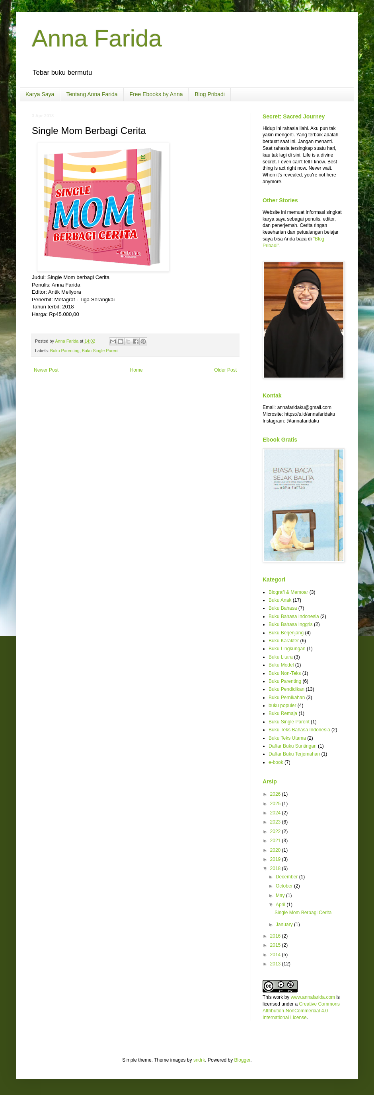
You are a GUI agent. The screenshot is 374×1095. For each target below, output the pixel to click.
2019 (276, 859)
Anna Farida (97, 38)
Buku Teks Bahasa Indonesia (299, 730)
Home (136, 370)
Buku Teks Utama (287, 738)
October (285, 886)
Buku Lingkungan (287, 648)
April (281, 904)
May (281, 895)
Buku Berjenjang (286, 633)
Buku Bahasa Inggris (291, 624)
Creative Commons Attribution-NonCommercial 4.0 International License (301, 1010)
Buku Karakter (284, 640)
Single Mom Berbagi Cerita (303, 912)
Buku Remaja (283, 713)
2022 (276, 831)
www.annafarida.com (313, 997)
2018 (276, 868)
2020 (276, 850)
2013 (276, 964)
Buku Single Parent (100, 350)
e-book (276, 762)
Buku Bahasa (283, 608)
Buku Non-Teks (285, 673)
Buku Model (281, 665)
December (287, 877)
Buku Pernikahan (287, 697)
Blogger (242, 1060)
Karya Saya (39, 94)
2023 (276, 822)
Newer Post (46, 370)
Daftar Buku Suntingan (293, 746)
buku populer (282, 705)
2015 (276, 945)
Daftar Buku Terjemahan (294, 754)
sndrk (199, 1060)
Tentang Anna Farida (91, 94)
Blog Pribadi (210, 94)
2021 (276, 840)
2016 (276, 936)
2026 (276, 794)
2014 (276, 954)
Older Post (225, 370)
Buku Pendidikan (286, 689)
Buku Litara (281, 657)
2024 (276, 813)
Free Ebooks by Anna (156, 94)
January (285, 924)
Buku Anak (280, 600)
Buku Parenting (65, 350)
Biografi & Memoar (288, 592)
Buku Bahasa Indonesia (294, 616)
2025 (276, 803)
